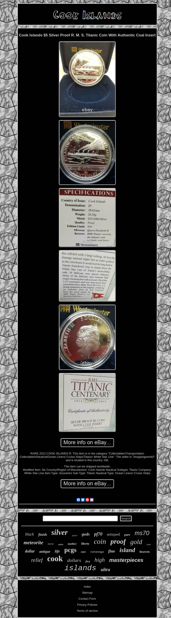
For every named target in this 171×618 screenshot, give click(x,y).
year (149, 544)
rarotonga (97, 551)
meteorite (33, 542)
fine (111, 551)
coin (100, 541)
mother (72, 543)
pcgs (70, 549)
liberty (85, 543)
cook (55, 558)
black (29, 534)
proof (118, 541)
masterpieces (126, 560)
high (99, 560)
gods (86, 534)
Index (87, 586)
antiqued (113, 534)
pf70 (98, 534)
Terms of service (87, 610)
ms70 (142, 533)
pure (127, 534)
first (88, 561)
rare (83, 551)
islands (80, 568)
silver (59, 532)
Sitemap (87, 592)
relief (37, 560)
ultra (105, 569)
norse (51, 543)
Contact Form (87, 598)
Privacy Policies (87, 604)
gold (136, 541)
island (127, 550)
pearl (74, 535)
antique (44, 551)
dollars (74, 560)
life (57, 551)
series (60, 544)
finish (42, 534)
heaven (145, 551)
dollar (30, 551)
